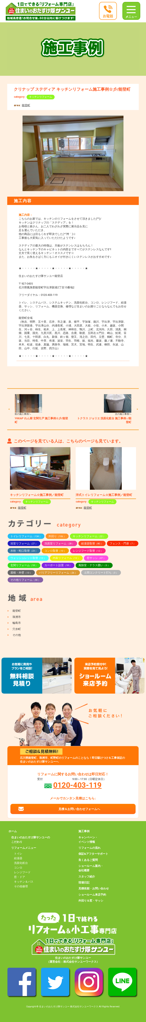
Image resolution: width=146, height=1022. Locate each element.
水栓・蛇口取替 (24, 550)
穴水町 (17, 629)
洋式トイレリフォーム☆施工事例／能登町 (104, 495)
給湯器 (18, 858)
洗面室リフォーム (59, 543)
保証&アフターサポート (93, 853)
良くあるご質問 (88, 860)
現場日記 (83, 882)
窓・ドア (19, 877)
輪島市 (17, 622)
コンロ (18, 867)
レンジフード (22, 872)
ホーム (13, 831)
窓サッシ (96, 558)
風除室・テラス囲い (94, 565)
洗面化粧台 (21, 863)
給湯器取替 (92, 543)
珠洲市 (17, 616)
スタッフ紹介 (86, 876)
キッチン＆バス (23, 881)
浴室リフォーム (24, 543)
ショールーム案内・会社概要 (90, 868)
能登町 (26, 105)
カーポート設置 (58, 565)
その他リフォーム (25, 579)
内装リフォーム (66, 558)
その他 (17, 635)
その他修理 (21, 886)
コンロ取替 (55, 550)
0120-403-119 (77, 785)
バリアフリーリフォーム (58, 572)
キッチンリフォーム (40, 96)
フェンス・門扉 (123, 543)
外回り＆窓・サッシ (90, 900)
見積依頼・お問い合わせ (93, 888)
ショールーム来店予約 (92, 894)
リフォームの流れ (89, 847)
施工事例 (83, 831)
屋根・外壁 (21, 572)
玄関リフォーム (24, 565)
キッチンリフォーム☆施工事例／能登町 (37, 495)
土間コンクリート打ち (101, 572)
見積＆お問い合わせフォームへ (79, 809)
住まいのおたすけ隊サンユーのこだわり (30, 839)
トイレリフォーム (26, 536)
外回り (57, 536)
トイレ (18, 853)
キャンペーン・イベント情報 (88, 839)
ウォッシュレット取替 (28, 558)
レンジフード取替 (88, 550)
